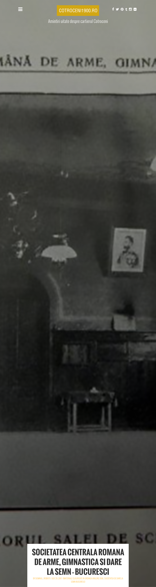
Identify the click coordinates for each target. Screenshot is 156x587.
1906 (101, 578)
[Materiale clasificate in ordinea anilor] (81, 578)
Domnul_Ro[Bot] (42, 578)
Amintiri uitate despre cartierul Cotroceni (78, 21)
